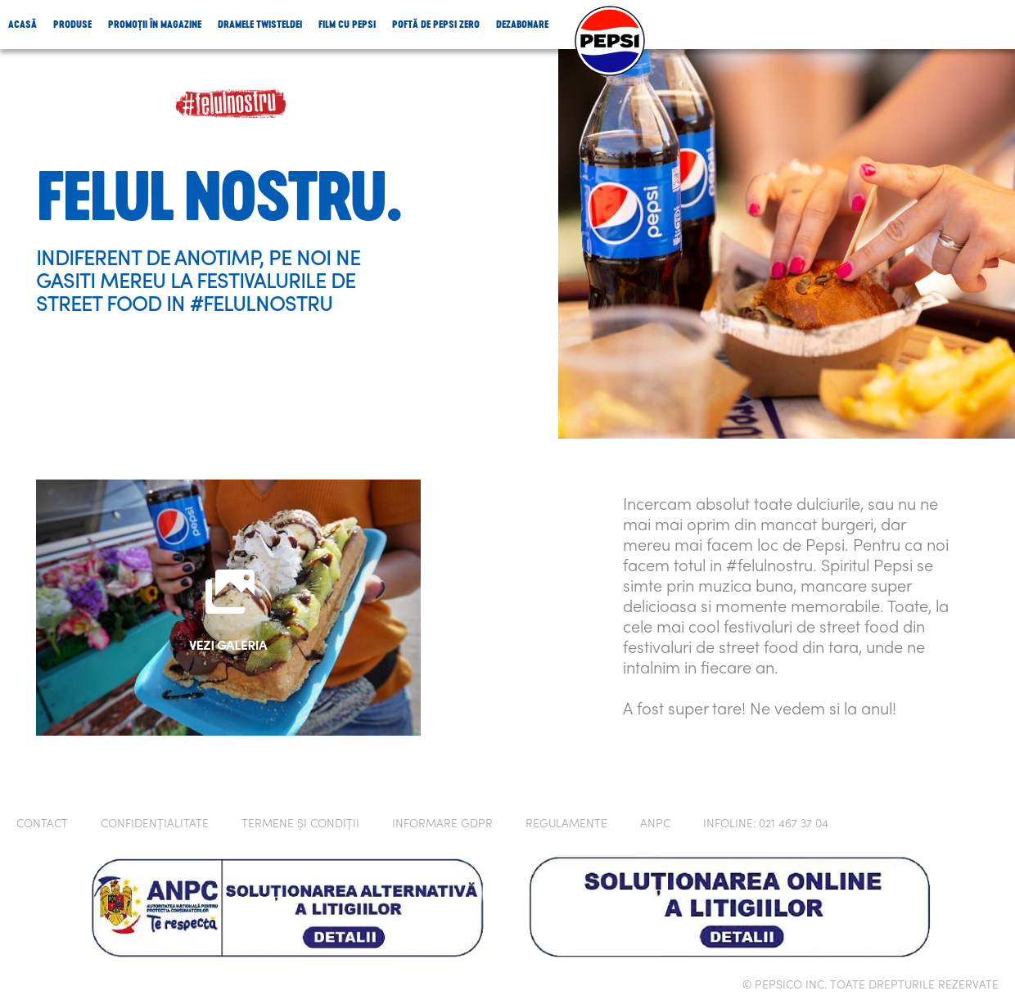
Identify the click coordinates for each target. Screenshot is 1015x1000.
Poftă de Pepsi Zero (436, 24)
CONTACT (42, 824)
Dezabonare (522, 24)
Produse (72, 24)
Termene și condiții (300, 824)
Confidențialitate (155, 824)
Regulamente (566, 824)
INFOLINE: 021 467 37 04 (765, 824)
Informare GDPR (442, 824)
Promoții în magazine (154, 24)
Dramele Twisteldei (260, 24)
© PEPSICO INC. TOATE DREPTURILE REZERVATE (870, 985)
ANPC (655, 824)
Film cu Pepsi (347, 24)
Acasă (22, 24)
